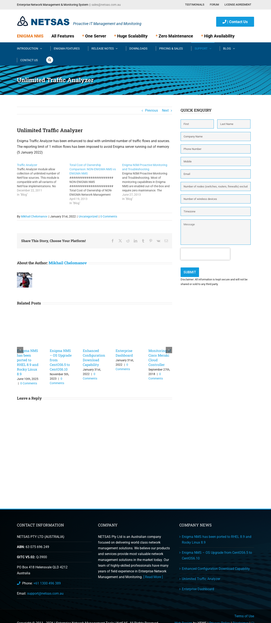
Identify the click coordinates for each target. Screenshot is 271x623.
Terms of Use (244, 616)
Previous (151, 110)
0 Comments (108, 216)
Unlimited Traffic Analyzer (201, 579)
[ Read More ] (153, 577)
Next (165, 110)
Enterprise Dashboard (124, 352)
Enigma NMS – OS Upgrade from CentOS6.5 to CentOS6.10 (217, 555)
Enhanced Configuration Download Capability (94, 357)
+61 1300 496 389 (47, 583)
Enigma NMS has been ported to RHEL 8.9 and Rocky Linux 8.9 (28, 362)
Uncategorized (88, 216)
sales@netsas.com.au (106, 4)
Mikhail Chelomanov (34, 216)
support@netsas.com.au (45, 593)
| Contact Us (235, 21)
